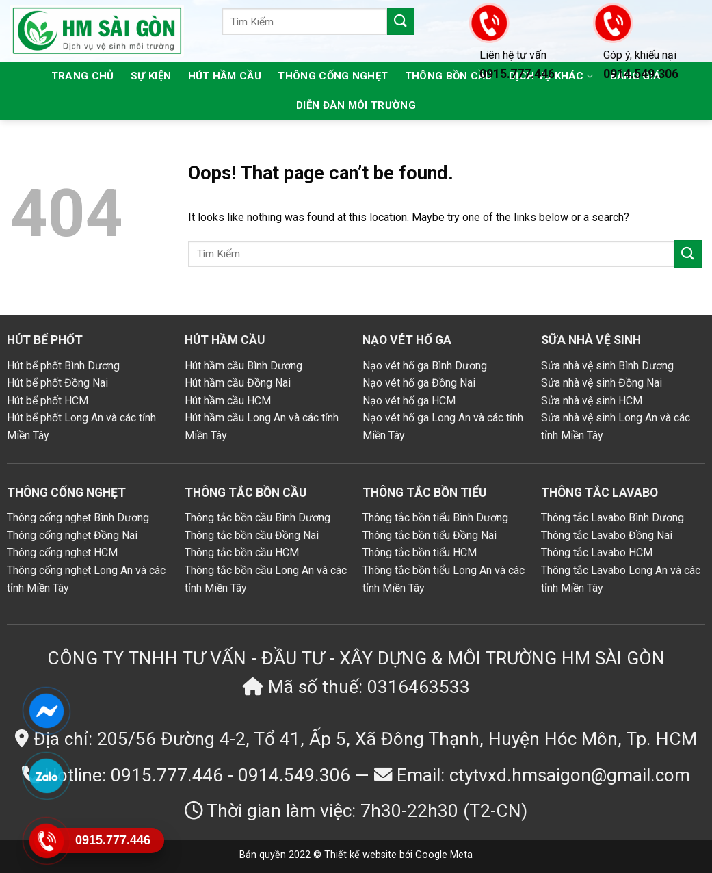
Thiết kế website (360, 855)
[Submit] (400, 21)
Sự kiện (151, 76)
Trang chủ (82, 76)
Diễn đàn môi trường (356, 105)
